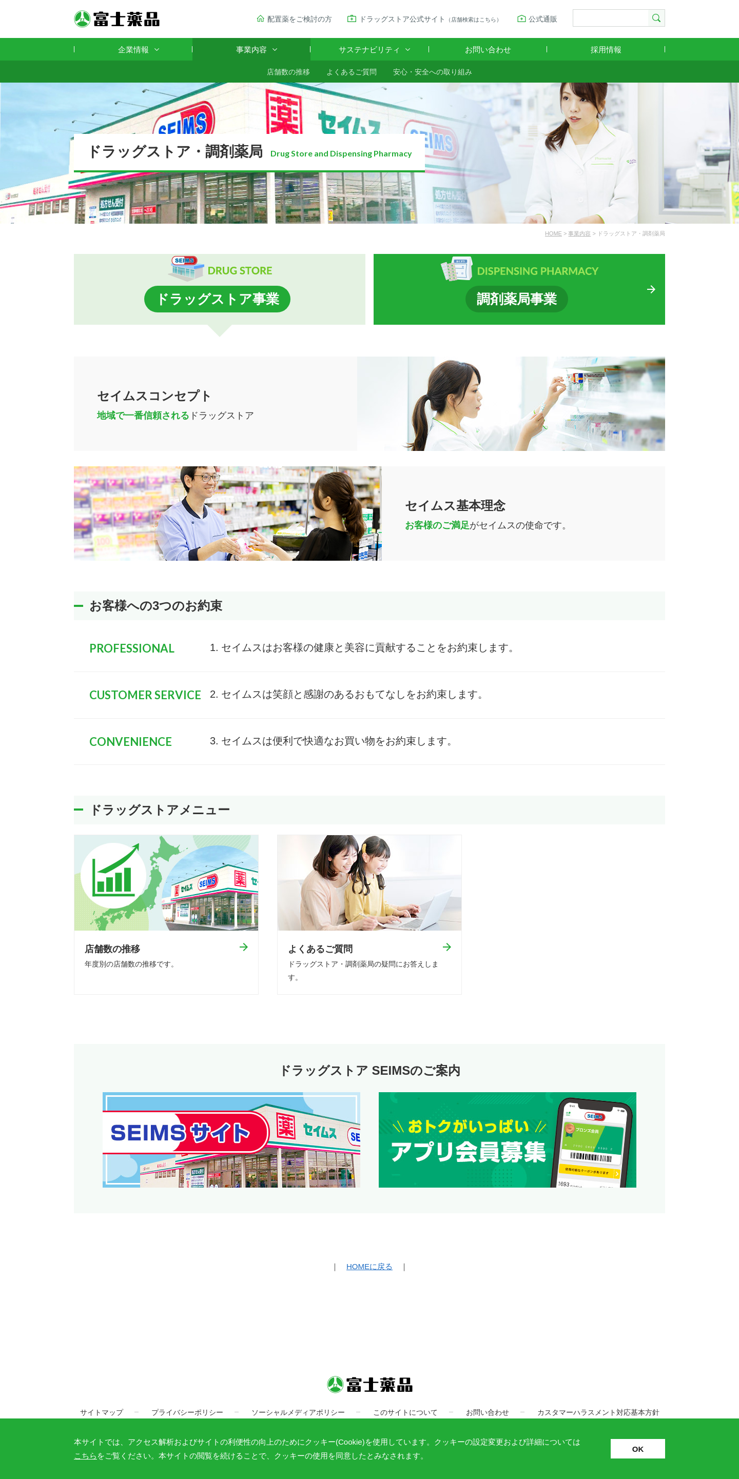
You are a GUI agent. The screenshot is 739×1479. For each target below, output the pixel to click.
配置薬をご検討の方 (299, 19)
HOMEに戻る (369, 1267)
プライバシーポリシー (187, 1413)
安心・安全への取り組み (432, 72)
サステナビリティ (369, 49)
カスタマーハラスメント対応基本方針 (598, 1413)
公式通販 (543, 19)
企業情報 (133, 49)
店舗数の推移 (288, 72)
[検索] (610, 18)
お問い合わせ (488, 49)
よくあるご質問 (351, 72)
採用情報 (606, 49)
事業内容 (251, 49)
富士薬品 (117, 19)
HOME (553, 233)
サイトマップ (101, 1413)
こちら (85, 1455)
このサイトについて (405, 1413)
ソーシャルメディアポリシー (298, 1413)
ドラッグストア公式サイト (430, 19)
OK (638, 1449)
